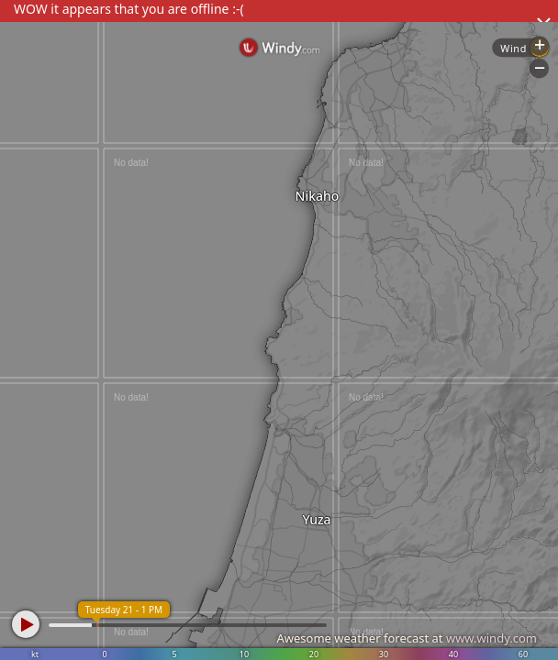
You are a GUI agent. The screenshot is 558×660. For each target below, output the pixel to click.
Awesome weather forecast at (406, 638)
